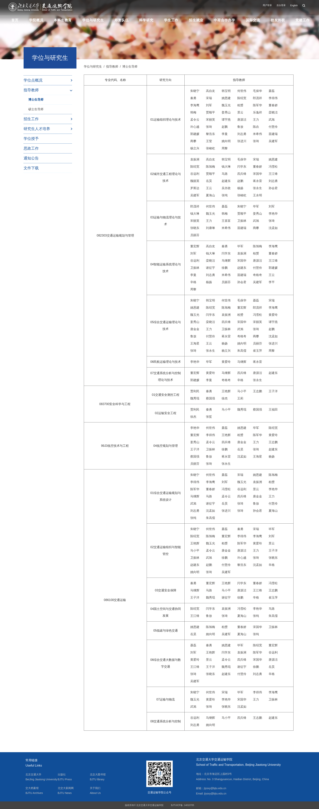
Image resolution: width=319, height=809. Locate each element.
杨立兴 (194, 148)
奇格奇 (257, 275)
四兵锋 (241, 173)
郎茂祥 (257, 98)
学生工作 (171, 20)
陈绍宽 (241, 98)
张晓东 (194, 228)
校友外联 (278, 20)
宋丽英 (210, 119)
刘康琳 (210, 228)
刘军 (209, 105)
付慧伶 (273, 126)
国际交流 (253, 20)
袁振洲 (194, 159)
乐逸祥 (257, 112)
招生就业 (196, 20)
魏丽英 (194, 181)
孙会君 (273, 188)
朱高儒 (241, 350)
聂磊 (272, 90)
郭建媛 (194, 134)
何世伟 (241, 90)
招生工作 (31, 119)
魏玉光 (226, 105)
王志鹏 (257, 391)
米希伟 (257, 134)
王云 (209, 188)
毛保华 (257, 90)
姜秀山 (226, 112)
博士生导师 (35, 99)
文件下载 (31, 168)
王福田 (273, 409)
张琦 (209, 126)
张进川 (241, 141)
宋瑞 (209, 98)
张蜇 (209, 416)
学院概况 (36, 20)
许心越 (194, 126)
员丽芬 (194, 235)
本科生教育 (63, 20)
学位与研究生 (93, 20)
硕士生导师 (35, 109)
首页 (14, 20)
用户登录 (267, 5)
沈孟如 (273, 228)
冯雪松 (273, 166)
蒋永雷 (257, 181)
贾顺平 (210, 112)
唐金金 (194, 329)
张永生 (257, 188)
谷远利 (194, 173)
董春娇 (273, 105)
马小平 (241, 391)
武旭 (272, 119)
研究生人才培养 (37, 129)
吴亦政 (226, 188)
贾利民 (194, 391)
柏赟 (240, 105)
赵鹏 (225, 126)
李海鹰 (194, 105)
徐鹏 (225, 267)
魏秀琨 (194, 398)
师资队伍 (121, 20)
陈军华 (257, 105)
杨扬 (240, 188)
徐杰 (225, 398)
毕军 (256, 206)
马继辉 (226, 260)
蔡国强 (210, 398)
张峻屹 (210, 148)
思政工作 (31, 148)
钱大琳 (226, 166)
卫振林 (241, 220)
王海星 (194, 343)
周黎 (225, 148)
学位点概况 (33, 80)
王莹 (209, 141)
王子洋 (273, 391)
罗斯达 (194, 188)
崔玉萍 (257, 350)
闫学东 (241, 166)
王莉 (240, 398)
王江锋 (273, 173)
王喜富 (226, 220)
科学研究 (146, 20)
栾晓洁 (273, 112)
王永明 (257, 195)
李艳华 (273, 213)
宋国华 (257, 173)
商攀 (193, 141)
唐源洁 (241, 119)
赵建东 (226, 181)
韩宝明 (226, 90)
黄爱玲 (273, 314)
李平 (272, 282)
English (294, 5)
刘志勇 (241, 134)
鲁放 (240, 126)
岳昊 (209, 181)
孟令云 (194, 119)
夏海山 (210, 195)
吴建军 (273, 141)
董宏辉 (194, 246)
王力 (256, 119)
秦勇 (193, 98)
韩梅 (193, 112)
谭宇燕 (226, 119)
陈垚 (256, 126)
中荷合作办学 (224, 20)
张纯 (225, 195)
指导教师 (31, 90)
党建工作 (302, 20)
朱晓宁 (194, 90)
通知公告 (31, 158)
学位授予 (31, 138)
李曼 (225, 134)
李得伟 (273, 98)
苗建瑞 (273, 134)
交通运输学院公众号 (159, 792)
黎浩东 (210, 134)
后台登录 (281, 5)
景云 (240, 112)
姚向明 (226, 141)
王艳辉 (226, 391)
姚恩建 (226, 98)
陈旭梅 (210, 166)
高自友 (210, 90)
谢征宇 (210, 267)
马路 (225, 173)
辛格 (193, 282)
